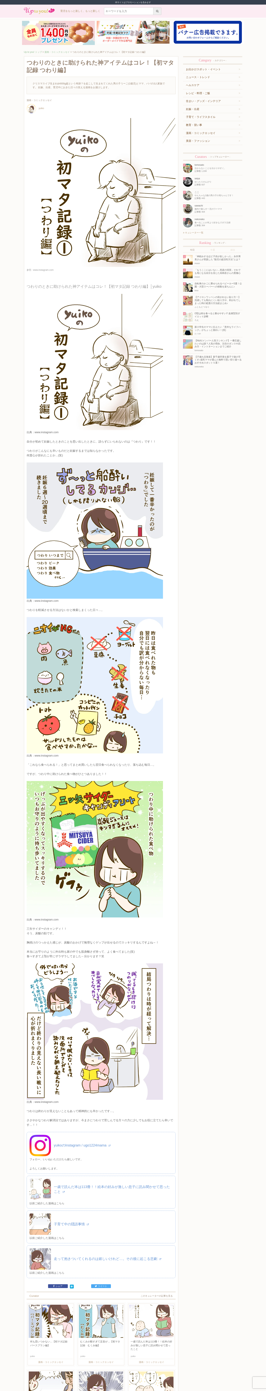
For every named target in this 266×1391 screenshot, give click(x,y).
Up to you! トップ (33, 52)
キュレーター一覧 (193, 232)
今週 (212, 250)
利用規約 (60, 1373)
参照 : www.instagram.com (40, 270)
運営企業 (50, 1373)
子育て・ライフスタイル (200, 116)
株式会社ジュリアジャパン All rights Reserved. (133, 1388)
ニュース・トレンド (198, 77)
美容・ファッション (198, 140)
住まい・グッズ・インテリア (203, 101)
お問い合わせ (72, 1373)
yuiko (35, 108)
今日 (192, 250)
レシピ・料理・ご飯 (198, 93)
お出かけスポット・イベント (203, 69)
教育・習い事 (194, 124)
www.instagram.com (47, 415)
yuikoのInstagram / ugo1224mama (82, 1060)
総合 (233, 250)
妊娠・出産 (192, 109)
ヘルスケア (192, 85)
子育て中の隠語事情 (71, 1138)
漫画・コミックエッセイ (57, 52)
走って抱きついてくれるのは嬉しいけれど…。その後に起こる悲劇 (107, 1173)
